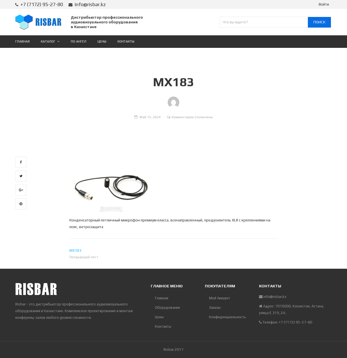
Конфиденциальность (227, 317)
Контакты (163, 326)
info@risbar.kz (90, 4)
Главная (161, 298)
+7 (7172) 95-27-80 (42, 4)
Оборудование (167, 307)
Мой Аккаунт (219, 298)
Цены (159, 317)
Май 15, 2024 (150, 117)
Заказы (215, 307)
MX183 (75, 250)
